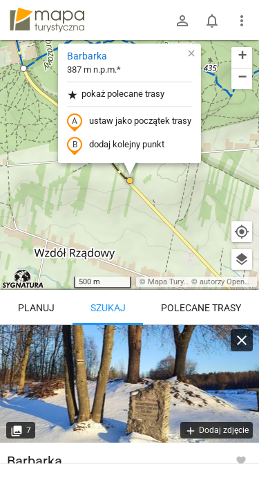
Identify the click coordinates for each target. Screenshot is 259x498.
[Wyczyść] (242, 340)
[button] (23, 68)
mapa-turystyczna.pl (47, 20)
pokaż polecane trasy (115, 94)
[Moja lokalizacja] (241, 231)
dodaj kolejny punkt (115, 145)
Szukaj (108, 307)
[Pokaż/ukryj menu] (242, 21)
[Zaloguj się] (182, 21)
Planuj (36, 307)
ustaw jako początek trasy (129, 121)
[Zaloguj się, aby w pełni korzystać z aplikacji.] (241, 459)
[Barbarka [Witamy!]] (129, 384)
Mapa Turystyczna (179, 281)
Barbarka (87, 56)
